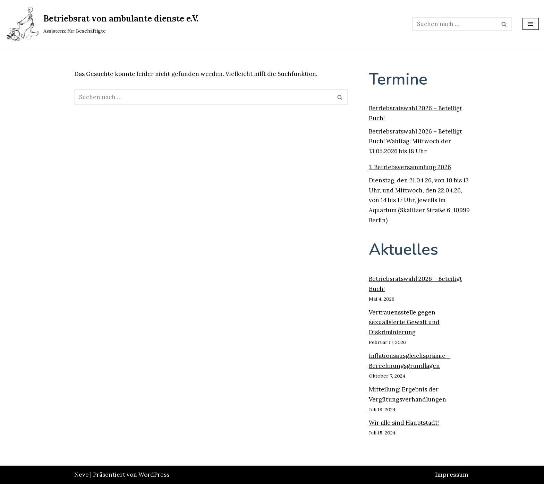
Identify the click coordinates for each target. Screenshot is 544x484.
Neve (81, 474)
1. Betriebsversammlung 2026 (410, 167)
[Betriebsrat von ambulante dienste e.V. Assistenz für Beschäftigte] (101, 24)
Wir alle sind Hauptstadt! (404, 422)
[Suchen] (454, 24)
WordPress (153, 474)
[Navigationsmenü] (530, 24)
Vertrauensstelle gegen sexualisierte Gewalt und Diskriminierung (404, 322)
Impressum (451, 474)
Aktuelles (403, 249)
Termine (398, 79)
